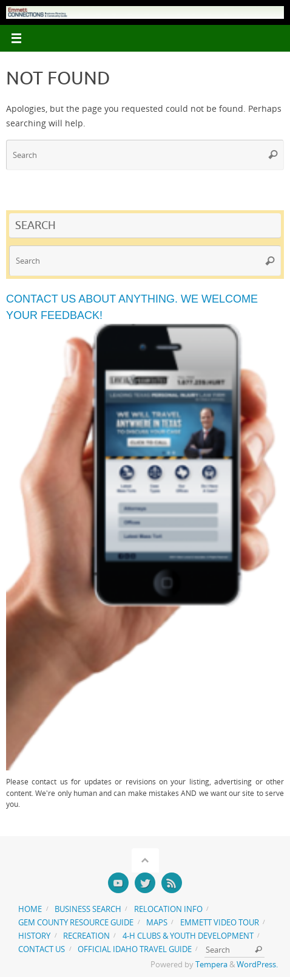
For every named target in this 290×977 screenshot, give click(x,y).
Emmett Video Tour (219, 922)
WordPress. (257, 964)
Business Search (88, 908)
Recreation (86, 935)
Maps (156, 922)
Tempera (211, 964)
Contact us (41, 949)
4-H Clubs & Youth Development (188, 935)
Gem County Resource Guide (75, 922)
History (34, 935)
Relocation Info (168, 908)
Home (30, 908)
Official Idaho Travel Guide (135, 949)
